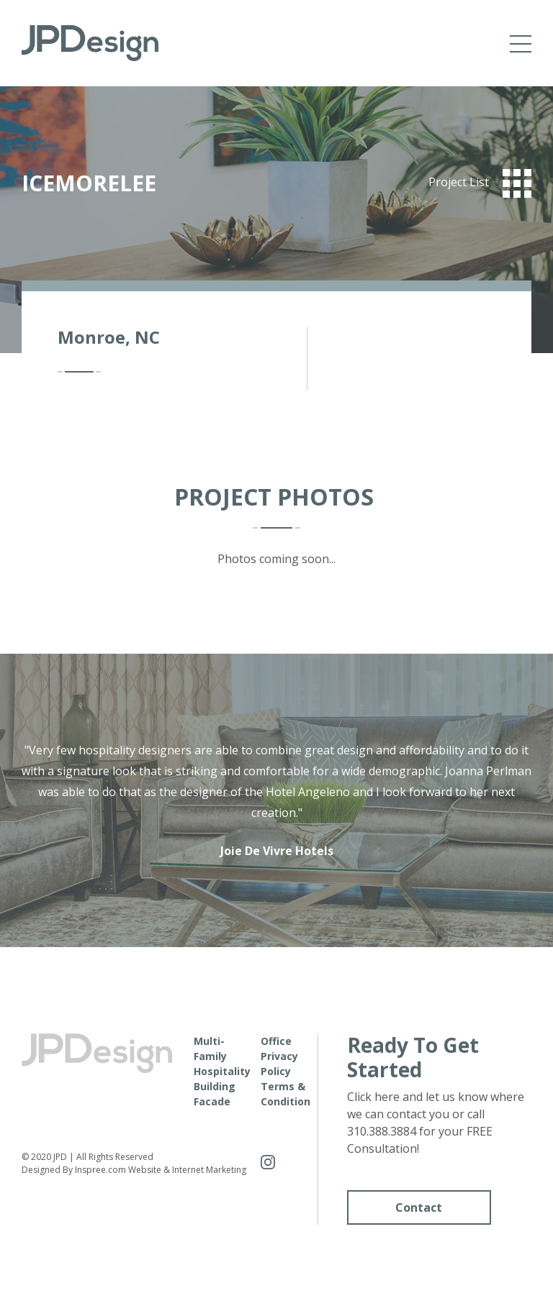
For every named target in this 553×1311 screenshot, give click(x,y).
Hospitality (222, 1071)
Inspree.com (100, 1170)
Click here (373, 1097)
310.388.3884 (381, 1131)
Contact (418, 1207)
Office (276, 1041)
